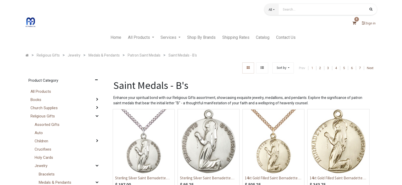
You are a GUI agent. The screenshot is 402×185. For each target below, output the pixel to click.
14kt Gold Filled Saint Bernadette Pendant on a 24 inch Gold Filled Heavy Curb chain (271, 178)
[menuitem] (116, 37)
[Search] (371, 10)
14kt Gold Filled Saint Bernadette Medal (336, 178)
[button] (271, 9)
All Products (41, 91)
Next (370, 68)
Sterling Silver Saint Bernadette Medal (205, 178)
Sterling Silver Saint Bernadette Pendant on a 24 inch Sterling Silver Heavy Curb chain (143, 178)
